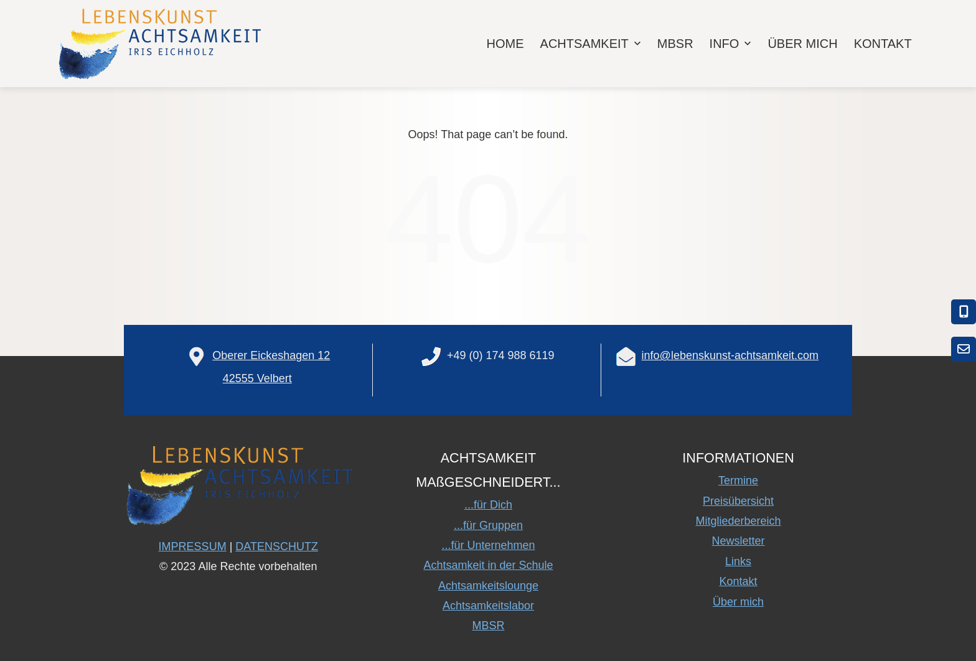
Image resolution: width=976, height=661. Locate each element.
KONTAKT (883, 43)
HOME (505, 43)
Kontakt (739, 581)
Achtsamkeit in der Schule (488, 565)
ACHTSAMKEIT (592, 43)
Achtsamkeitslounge (488, 585)
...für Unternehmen (488, 545)
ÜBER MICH (802, 43)
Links (738, 561)
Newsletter (738, 541)
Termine (738, 480)
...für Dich (488, 505)
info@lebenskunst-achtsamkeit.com (730, 355)
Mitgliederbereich (738, 521)
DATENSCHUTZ (276, 546)
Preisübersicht (738, 501)
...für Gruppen (488, 525)
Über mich (738, 602)
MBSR (675, 43)
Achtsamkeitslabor (488, 605)
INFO (732, 43)
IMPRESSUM (193, 546)
